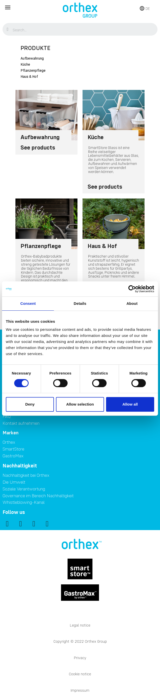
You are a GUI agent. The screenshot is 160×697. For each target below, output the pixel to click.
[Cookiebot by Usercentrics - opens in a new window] (132, 289)
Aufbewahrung (32, 59)
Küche (25, 65)
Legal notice (80, 625)
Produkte (35, 48)
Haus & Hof (29, 77)
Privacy (80, 657)
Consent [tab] (28, 303)
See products (38, 147)
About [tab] (131, 303)
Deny (30, 404)
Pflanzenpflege (33, 71)
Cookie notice (80, 673)
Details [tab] (80, 303)
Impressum (80, 690)
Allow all (130, 404)
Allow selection (80, 404)
